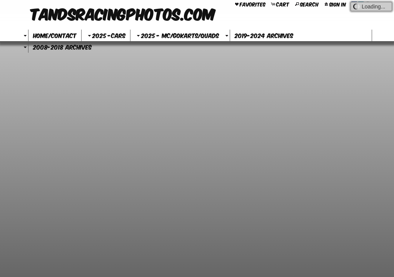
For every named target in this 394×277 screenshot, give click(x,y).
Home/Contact (55, 35)
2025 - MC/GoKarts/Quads (177, 35)
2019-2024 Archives (264, 35)
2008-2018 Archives (62, 46)
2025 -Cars (105, 35)
